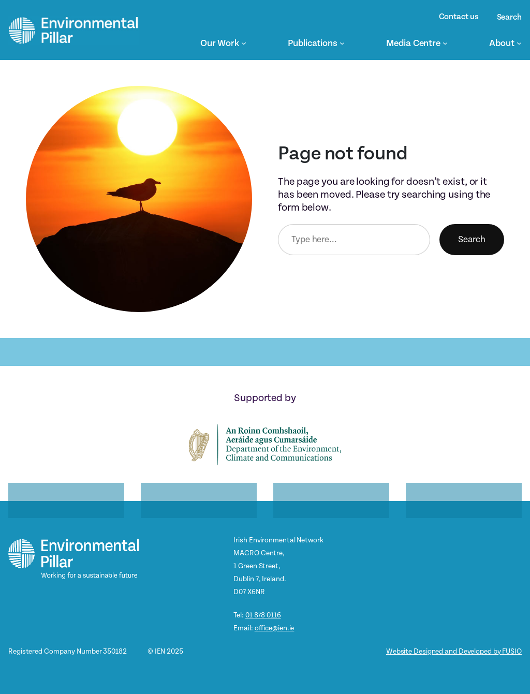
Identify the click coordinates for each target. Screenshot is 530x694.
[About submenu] (519, 43)
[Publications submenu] (342, 43)
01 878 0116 (263, 615)
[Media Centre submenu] (445, 43)
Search (471, 239)
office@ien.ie (275, 628)
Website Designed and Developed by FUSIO (454, 651)
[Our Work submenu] (243, 43)
